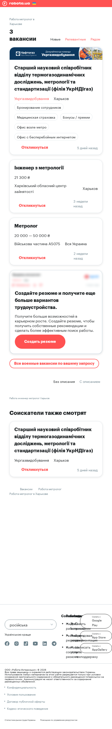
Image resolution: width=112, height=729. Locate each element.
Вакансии (26, 488)
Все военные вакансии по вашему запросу (54, 363)
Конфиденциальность (21, 687)
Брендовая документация (86, 637)
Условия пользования (21, 694)
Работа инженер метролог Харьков (29, 398)
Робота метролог (49, 488)
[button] (96, 621)
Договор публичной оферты (26, 701)
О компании (83, 626)
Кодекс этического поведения (27, 708)
